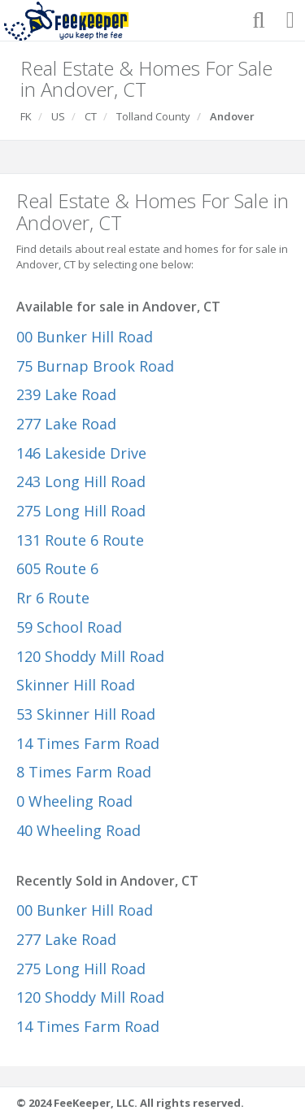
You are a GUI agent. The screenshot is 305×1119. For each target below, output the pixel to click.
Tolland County (153, 116)
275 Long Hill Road (81, 510)
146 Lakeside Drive (81, 453)
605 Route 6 (57, 568)
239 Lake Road (66, 394)
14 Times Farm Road (87, 743)
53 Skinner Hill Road (85, 714)
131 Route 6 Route (80, 540)
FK (26, 116)
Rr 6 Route (52, 597)
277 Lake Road (66, 423)
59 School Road (69, 627)
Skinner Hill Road (75, 684)
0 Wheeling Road (74, 801)
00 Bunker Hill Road (84, 336)
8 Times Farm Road (83, 772)
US (58, 116)
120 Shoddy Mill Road (90, 656)
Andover (232, 116)
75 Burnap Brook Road (95, 366)
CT (91, 116)
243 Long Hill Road (81, 481)
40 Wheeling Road (78, 830)
